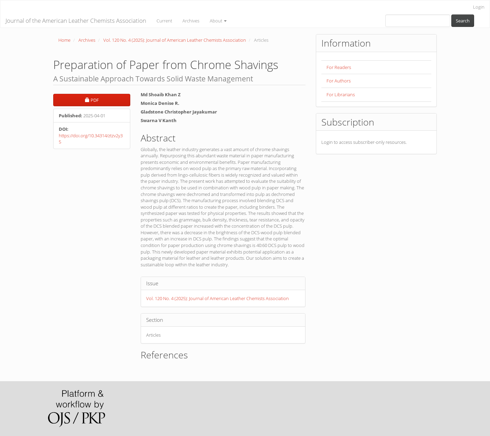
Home (64, 40)
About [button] (218, 21)
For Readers (339, 67)
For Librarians (341, 94)
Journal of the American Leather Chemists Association (76, 20)
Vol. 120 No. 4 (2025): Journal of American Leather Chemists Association (174, 40)
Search (463, 21)
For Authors (339, 81)
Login (478, 7)
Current (164, 21)
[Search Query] (417, 20)
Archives (190, 21)
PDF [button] (108, 100)
